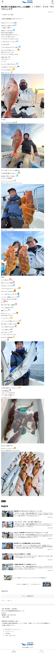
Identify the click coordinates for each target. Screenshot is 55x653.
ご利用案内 (7, 633)
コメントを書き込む (27, 596)
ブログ (3, 501)
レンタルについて (9, 631)
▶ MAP (4, 613)
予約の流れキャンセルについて (13, 629)
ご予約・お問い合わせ (10, 635)
